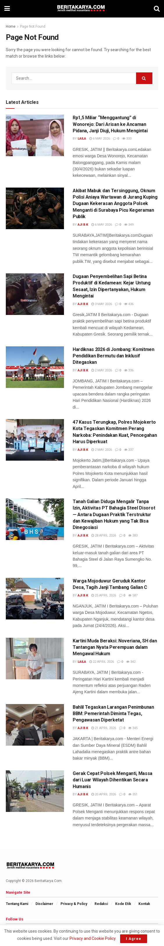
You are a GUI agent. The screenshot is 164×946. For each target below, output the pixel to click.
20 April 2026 (103, 794)
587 (133, 595)
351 (133, 794)
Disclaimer (44, 904)
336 (128, 370)
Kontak (144, 904)
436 (128, 304)
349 (128, 225)
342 (131, 662)
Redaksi (101, 904)
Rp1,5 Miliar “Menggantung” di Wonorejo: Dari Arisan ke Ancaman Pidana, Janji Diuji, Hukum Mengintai (110, 124)
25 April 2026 (103, 595)
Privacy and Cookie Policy (92, 938)
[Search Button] (144, 78)
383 (133, 535)
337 (128, 450)
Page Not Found (32, 26)
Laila (82, 138)
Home (10, 26)
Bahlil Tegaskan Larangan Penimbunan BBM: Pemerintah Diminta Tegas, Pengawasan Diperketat (113, 713)
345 (133, 728)
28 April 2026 (103, 535)
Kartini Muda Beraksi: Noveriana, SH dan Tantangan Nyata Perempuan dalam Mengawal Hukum (115, 647)
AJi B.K (83, 225)
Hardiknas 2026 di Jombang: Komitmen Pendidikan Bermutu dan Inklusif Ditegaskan (113, 356)
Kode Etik (123, 904)
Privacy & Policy (73, 904)
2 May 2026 (101, 370)
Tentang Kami (17, 904)
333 (126, 138)
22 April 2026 (101, 662)
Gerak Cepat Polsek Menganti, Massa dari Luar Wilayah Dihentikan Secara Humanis (112, 780)
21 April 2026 (103, 728)
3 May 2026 (101, 304)
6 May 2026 (99, 138)
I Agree (133, 938)
